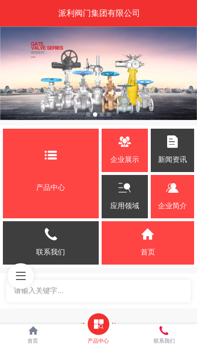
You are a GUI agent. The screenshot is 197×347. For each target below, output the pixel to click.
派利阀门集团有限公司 (99, 13)
